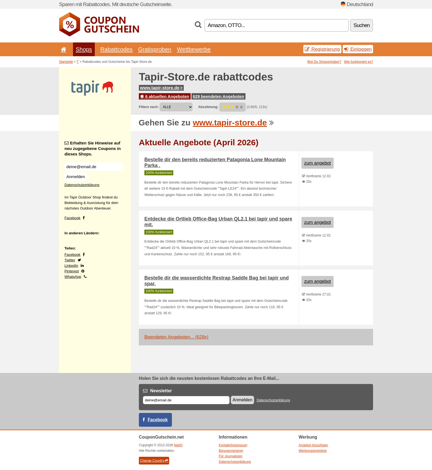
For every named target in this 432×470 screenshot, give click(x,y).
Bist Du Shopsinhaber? (324, 62)
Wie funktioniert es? (358, 62)
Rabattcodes (116, 49)
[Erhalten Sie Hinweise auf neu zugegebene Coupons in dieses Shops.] (93, 166)
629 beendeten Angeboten (218, 96)
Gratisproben (154, 49)
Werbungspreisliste (313, 451)
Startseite (66, 62)
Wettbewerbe (194, 49)
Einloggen (358, 49)
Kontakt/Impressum (233, 445)
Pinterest (71, 271)
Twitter (69, 260)
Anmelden (75, 176)
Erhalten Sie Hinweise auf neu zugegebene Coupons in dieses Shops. (92, 148)
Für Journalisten (230, 456)
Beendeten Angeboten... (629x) (176, 337)
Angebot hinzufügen (313, 445)
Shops (84, 49)
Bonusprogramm (231, 451)
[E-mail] (186, 400)
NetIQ (178, 445)
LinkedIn (71, 266)
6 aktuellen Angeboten (164, 96)
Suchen (361, 25)
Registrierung (322, 49)
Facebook (72, 218)
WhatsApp (72, 277)
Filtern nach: (149, 107)
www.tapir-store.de (161, 87)
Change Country (154, 461)
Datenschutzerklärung (81, 185)
